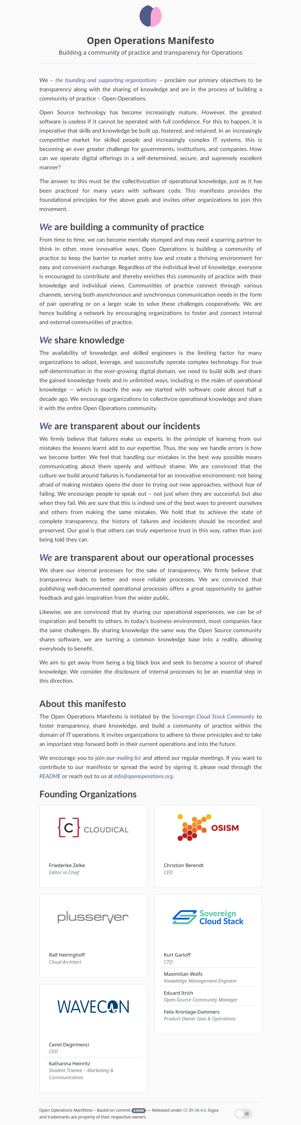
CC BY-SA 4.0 (194, 1110)
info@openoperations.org (143, 776)
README (50, 776)
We (45, 227)
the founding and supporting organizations (106, 80)
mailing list (129, 758)
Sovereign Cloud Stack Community (213, 717)
